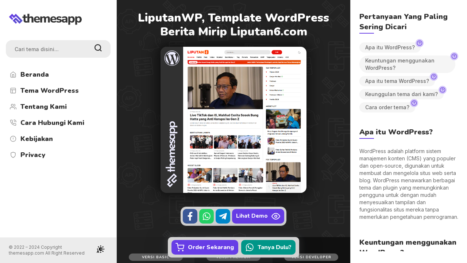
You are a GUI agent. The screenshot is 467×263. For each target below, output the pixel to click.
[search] (98, 49)
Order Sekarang (204, 247)
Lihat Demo (258, 216)
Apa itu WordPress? (393, 46)
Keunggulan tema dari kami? (404, 93)
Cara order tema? (390, 106)
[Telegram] (223, 216)
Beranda (29, 74)
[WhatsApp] (206, 216)
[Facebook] (190, 216)
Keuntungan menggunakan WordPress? (410, 63)
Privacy (27, 154)
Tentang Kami (38, 106)
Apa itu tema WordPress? (400, 80)
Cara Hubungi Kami (46, 122)
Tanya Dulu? (268, 247)
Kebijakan (31, 138)
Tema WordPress (44, 90)
